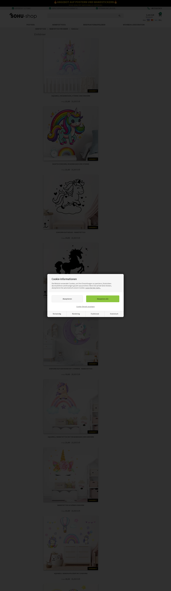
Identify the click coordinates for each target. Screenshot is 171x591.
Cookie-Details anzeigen (85, 306)
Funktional (95, 314)
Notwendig (57, 314)
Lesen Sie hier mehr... (93, 288)
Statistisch (114, 314)
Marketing (76, 314)
